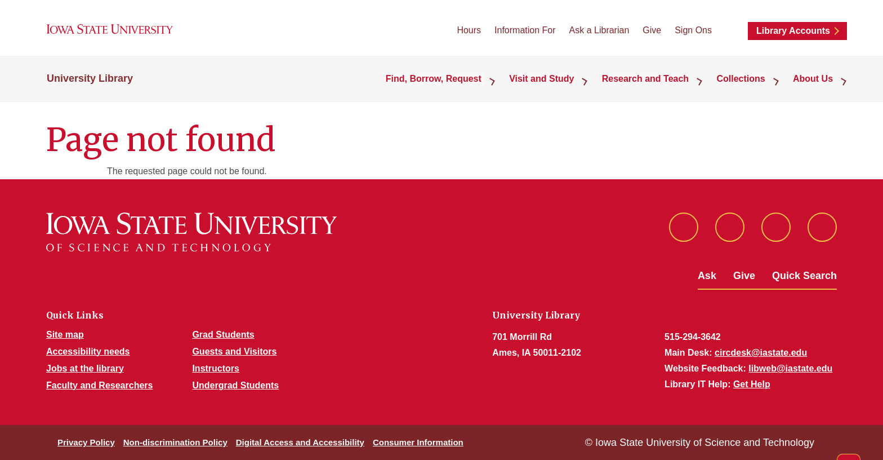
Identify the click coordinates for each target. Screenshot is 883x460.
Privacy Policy (86, 442)
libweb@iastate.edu (790, 368)
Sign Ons (693, 34)
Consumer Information (418, 442)
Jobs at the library (85, 368)
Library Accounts (793, 34)
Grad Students (223, 334)
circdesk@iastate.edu (761, 352)
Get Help (751, 384)
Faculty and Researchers (99, 385)
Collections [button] (749, 85)
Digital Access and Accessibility (300, 442)
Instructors (215, 368)
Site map (65, 334)
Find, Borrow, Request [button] (458, 85)
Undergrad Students (235, 385)
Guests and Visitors (234, 351)
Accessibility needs (88, 351)
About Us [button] (816, 85)
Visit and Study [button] (560, 85)
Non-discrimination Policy (175, 442)
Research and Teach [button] (659, 85)
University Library (90, 85)
